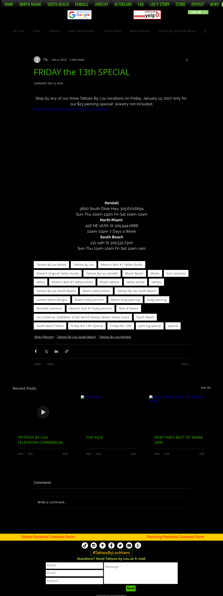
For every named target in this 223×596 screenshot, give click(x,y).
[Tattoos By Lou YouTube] (129, 545)
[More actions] (187, 59)
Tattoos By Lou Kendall (102, 273)
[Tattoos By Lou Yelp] (138, 545)
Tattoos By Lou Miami (51, 265)
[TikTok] (85, 545)
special (173, 326)
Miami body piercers (89, 300)
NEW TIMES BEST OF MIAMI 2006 (178, 440)
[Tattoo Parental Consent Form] (50, 537)
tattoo (40, 282)
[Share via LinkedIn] (56, 351)
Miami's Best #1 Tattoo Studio (122, 265)
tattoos (156, 282)
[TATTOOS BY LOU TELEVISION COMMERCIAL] (43, 412)
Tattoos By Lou (83, 265)
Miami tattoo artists (96, 291)
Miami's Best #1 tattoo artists (72, 282)
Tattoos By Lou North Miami (55, 291)
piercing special (150, 326)
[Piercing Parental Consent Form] (175, 537)
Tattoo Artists (112, 31)
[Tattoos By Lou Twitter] (120, 545)
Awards (54, 31)
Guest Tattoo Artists (81, 31)
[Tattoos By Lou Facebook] (111, 545)
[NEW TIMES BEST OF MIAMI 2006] (180, 412)
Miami (155, 273)
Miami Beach (134, 273)
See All (206, 387)
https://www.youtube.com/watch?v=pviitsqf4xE (71, 109)
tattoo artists (135, 282)
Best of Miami (128, 308)
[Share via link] (67, 351)
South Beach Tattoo (50, 326)
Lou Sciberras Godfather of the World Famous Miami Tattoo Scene (82, 317)
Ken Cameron (176, 273)
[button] (198, 12)
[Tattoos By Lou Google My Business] (102, 545)
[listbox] (198, 12)
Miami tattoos (109, 282)
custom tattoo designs (52, 300)
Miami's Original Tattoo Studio (57, 273)
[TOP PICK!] (111, 412)
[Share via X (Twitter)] (46, 351)
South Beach (145, 317)
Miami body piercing (125, 300)
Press (37, 31)
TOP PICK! (94, 437)
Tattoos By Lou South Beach (177, 31)
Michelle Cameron (49, 308)
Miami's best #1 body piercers (90, 308)
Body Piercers (139, 31)
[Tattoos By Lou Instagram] (94, 545)
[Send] (131, 588)
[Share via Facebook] (36, 351)
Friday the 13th (120, 326)
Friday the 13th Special (87, 326)
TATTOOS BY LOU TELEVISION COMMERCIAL (40, 440)
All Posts (19, 31)
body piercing (157, 300)
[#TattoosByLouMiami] (111, 553)
